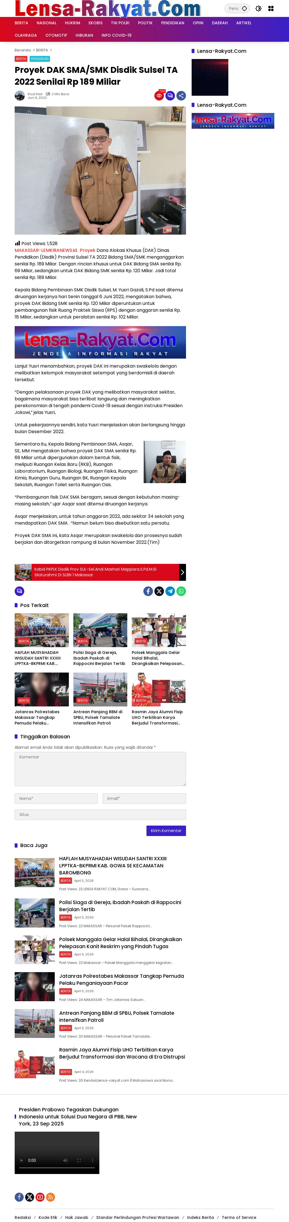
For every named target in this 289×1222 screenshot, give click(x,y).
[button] (243, 8)
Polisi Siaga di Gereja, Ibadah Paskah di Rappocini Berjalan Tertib (99, 658)
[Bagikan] (181, 96)
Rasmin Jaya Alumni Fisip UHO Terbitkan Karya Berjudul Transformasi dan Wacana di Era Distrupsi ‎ (157, 717)
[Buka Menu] (271, 8)
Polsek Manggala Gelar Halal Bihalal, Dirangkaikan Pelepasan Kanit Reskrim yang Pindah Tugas (157, 658)
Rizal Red (35, 94)
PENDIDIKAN (40, 58)
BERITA (21, 58)
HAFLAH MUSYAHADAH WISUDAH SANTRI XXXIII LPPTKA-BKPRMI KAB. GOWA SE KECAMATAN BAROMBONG (38, 658)
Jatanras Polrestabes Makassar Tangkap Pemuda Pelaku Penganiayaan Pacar (37, 717)
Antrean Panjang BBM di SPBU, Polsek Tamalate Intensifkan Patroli (97, 717)
